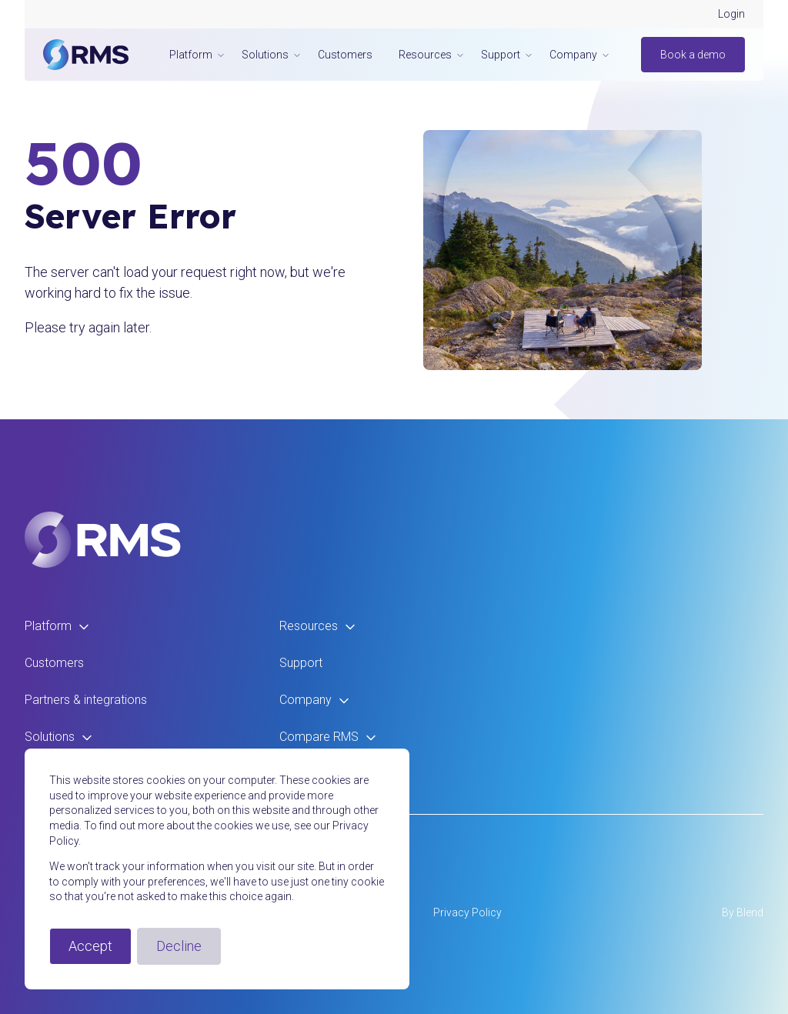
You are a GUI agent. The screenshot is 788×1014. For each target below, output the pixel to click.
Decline (179, 946)
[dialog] (217, 869)
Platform (57, 626)
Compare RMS (328, 736)
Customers (345, 54)
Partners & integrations (86, 699)
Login (731, 14)
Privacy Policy (467, 912)
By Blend (742, 912)
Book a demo (693, 54)
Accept (90, 946)
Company (314, 699)
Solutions (59, 736)
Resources (317, 626)
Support (300, 662)
